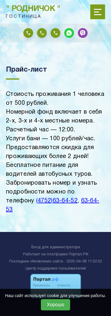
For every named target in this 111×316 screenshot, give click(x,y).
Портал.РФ (78, 254)
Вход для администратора (55, 247)
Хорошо (55, 304)
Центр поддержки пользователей (55, 268)
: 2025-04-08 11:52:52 (83, 261)
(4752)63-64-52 (57, 201)
